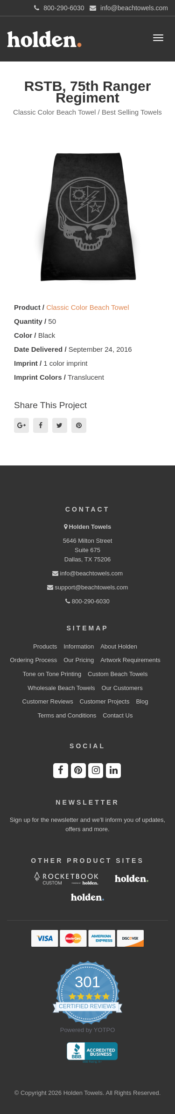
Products (45, 646)
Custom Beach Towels (117, 673)
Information (78, 646)
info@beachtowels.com (87, 573)
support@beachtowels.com (87, 587)
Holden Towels (90, 526)
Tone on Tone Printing (52, 673)
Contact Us (118, 715)
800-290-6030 (87, 601)
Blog (142, 701)
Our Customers (122, 687)
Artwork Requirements (130, 659)
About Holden (118, 646)
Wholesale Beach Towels (61, 687)
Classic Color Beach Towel (87, 307)
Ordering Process (33, 659)
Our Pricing (78, 659)
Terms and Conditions (67, 715)
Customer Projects (105, 701)
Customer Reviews (47, 701)
